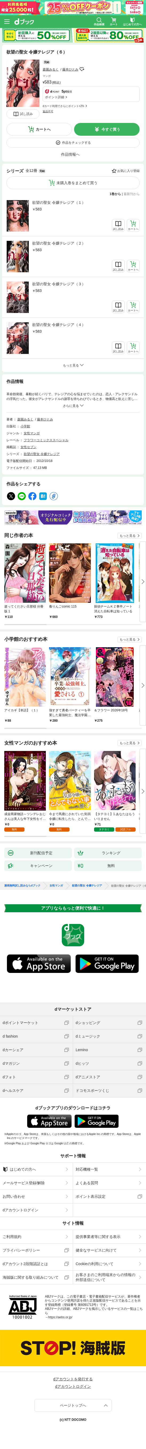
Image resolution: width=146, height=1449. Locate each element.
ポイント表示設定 (91, 1196)
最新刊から (132, 194)
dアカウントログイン (20, 1210)
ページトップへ (73, 1405)
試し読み (26, 114)
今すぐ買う (111, 129)
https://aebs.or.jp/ (60, 1317)
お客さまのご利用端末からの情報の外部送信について (105, 1277)
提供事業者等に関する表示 (98, 1237)
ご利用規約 (12, 1237)
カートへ (43, 129)
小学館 (25, 426)
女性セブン (28, 447)
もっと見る (128, 536)
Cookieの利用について (94, 1264)
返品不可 (48, 111)
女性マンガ (32, 433)
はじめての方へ (19, 1169)
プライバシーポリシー (21, 1250)
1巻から (115, 194)
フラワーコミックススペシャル (46, 440)
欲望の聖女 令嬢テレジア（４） (59, 325)
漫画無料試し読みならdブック (22, 885)
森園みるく (51, 69)
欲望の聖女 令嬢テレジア (42, 454)
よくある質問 (87, 1183)
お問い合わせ (14, 1196)
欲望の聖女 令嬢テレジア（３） (59, 284)
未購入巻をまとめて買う (77, 183)
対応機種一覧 (87, 1169)
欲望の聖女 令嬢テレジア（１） (59, 202)
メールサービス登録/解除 (24, 1183)
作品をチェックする (76, 143)
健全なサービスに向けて (96, 1250)
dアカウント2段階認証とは (25, 1264)
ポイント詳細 (54, 97)
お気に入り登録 (128, 171)
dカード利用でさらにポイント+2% (63, 106)
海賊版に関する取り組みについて (31, 1277)
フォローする (82, 69)
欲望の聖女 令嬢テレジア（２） (59, 243)
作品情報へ (70, 154)
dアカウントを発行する (73, 1379)
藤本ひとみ (70, 69)
